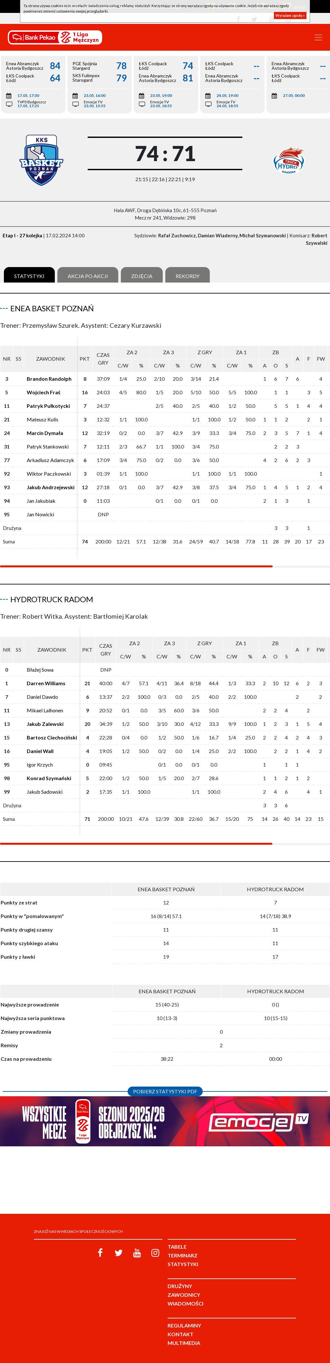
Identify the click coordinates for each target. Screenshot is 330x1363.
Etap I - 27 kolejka (22, 235)
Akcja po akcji (88, 276)
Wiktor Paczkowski (49, 473)
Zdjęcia (141, 276)
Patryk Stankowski (48, 446)
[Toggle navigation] (318, 37)
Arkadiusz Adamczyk (50, 460)
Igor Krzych (40, 764)
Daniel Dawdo (42, 697)
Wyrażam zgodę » (290, 15)
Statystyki (29, 276)
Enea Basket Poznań (52, 308)
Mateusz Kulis (42, 419)
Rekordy (187, 276)
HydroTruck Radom (51, 599)
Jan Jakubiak (41, 501)
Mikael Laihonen (45, 710)
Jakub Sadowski (45, 792)
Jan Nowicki (40, 514)
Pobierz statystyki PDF (165, 1091)
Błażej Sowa (40, 669)
